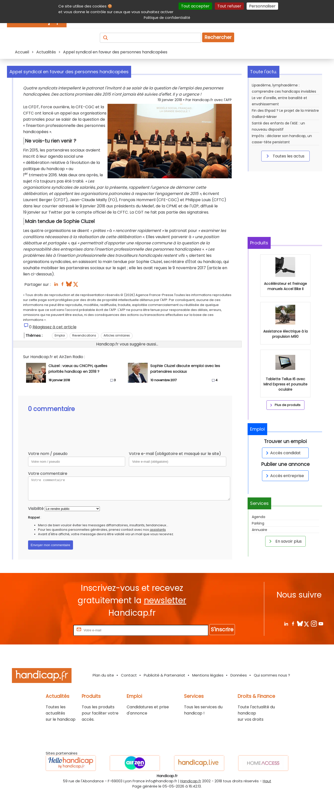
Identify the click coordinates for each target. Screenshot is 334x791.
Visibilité (36, 508)
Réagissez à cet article (54, 327)
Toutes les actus (284, 156)
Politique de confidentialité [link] (167, 17)
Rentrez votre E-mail (52, 630)
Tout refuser (229, 6)
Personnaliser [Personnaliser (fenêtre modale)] (262, 6)
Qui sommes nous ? (272, 675)
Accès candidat (282, 453)
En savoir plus (284, 541)
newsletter (165, 600)
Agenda (258, 516)
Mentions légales (207, 675)
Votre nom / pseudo (48, 453)
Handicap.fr (190, 781)
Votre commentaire (47, 473)
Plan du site (103, 675)
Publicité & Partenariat (164, 675)
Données (238, 675)
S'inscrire (222, 629)
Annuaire (259, 529)
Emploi (60, 335)
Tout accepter (195, 6)
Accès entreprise (284, 476)
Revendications (84, 335)
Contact (129, 675)
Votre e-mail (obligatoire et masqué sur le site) (175, 453)
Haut (267, 781)
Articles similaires (117, 335)
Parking (258, 523)
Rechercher (218, 37)
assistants (158, 529)
